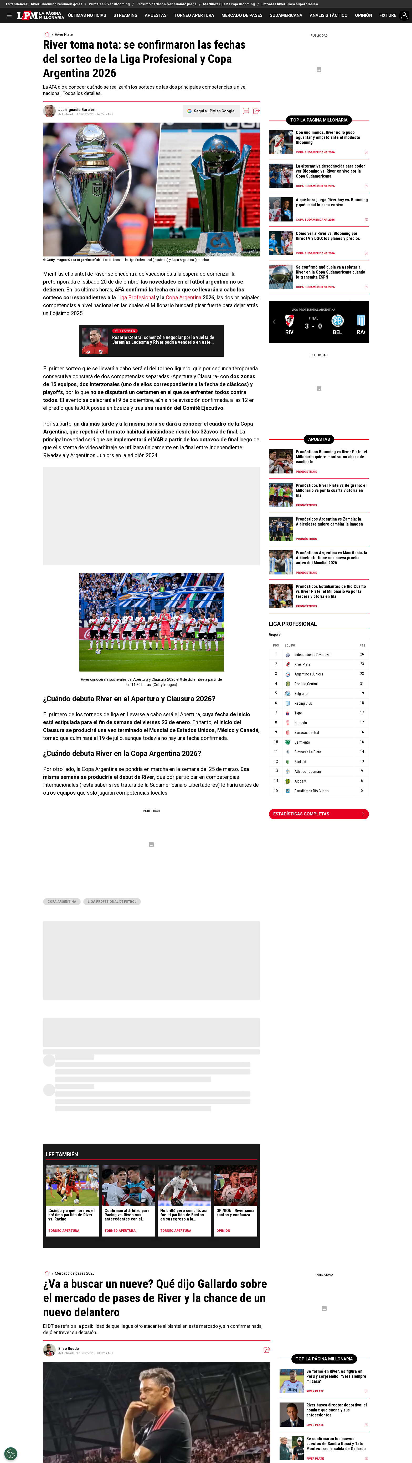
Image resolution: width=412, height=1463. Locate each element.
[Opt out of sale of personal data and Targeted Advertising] (10, 1453)
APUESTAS (156, 15)
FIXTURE (387, 15)
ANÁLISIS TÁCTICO (329, 15)
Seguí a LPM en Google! (214, 111)
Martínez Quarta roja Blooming (229, 4)
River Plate (64, 34)
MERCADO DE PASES (242, 15)
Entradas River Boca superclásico (289, 4)
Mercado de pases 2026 (75, 1273)
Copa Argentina (183, 297)
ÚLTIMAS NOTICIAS (87, 15)
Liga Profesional (136, 297)
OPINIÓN (363, 15)
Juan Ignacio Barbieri (76, 110)
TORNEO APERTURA (194, 15)
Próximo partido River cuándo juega (166, 4)
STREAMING (125, 15)
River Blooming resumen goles (56, 4)
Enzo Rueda (68, 1348)
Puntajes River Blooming (109, 4)
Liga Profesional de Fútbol (112, 902)
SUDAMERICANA (286, 15)
